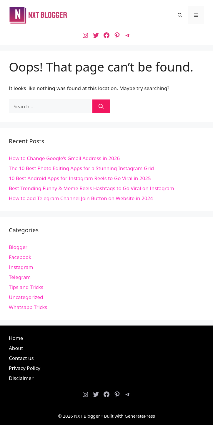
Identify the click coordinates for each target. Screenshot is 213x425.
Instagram (21, 267)
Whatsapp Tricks (28, 307)
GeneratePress (140, 416)
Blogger (18, 247)
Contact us (21, 358)
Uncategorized (26, 297)
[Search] (101, 106)
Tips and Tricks (26, 287)
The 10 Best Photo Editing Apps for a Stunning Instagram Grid (81, 168)
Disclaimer (21, 378)
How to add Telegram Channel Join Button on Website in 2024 (81, 198)
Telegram (20, 277)
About (16, 348)
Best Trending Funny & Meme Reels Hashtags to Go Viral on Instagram (91, 188)
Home (16, 338)
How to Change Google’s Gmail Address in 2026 (64, 158)
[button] (180, 15)
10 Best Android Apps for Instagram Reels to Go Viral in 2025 (80, 178)
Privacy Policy (24, 368)
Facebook (20, 257)
